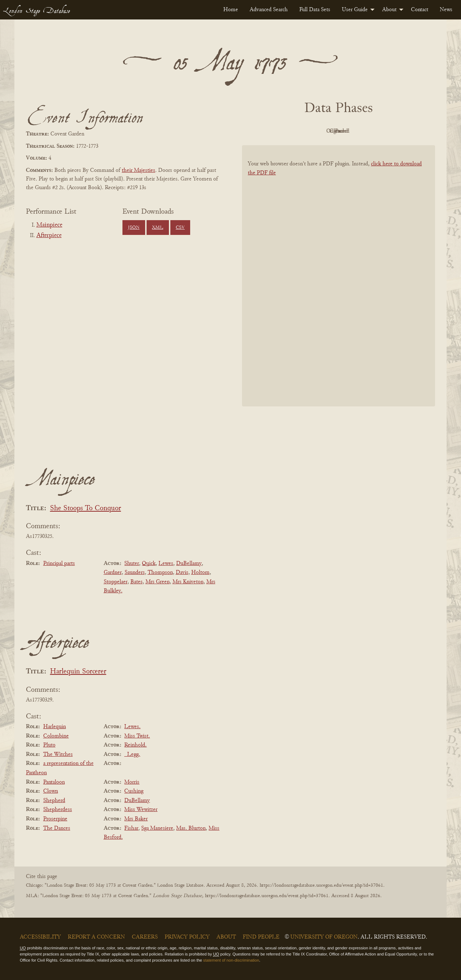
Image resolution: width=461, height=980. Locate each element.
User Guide (355, 10)
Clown (50, 791)
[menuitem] (231, 10)
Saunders (135, 572)
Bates (136, 582)
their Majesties (138, 170)
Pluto (49, 745)
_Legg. (132, 754)
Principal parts (59, 563)
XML (157, 227)
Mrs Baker (136, 819)
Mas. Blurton (191, 828)
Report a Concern (96, 937)
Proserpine (55, 819)
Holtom (200, 572)
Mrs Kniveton (188, 582)
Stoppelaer (115, 582)
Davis (182, 572)
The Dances (56, 828)
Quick (149, 563)
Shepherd (54, 800)
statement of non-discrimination (231, 960)
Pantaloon (54, 782)
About (389, 10)
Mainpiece (49, 225)
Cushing (133, 791)
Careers (145, 937)
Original (317, 131)
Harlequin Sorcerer (78, 672)
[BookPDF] (338, 285)
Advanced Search (269, 10)
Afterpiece (49, 235)
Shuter (131, 563)
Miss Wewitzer (140, 809)
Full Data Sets (314, 10)
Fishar (131, 828)
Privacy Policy (187, 937)
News (446, 10)
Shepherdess (57, 809)
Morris (131, 782)
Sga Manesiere (157, 828)
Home (230, 10)
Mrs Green (158, 582)
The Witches (58, 754)
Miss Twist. (137, 736)
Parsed (396, 131)
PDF (277, 131)
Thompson (160, 572)
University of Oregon (324, 937)
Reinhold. (135, 745)
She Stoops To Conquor (85, 508)
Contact (419, 10)
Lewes (165, 563)
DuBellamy (189, 563)
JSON (133, 227)
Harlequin (54, 727)
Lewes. (132, 727)
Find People (261, 937)
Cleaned (357, 131)
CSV (180, 227)
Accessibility (40, 937)
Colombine (56, 736)
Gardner (113, 572)
